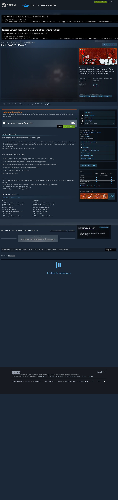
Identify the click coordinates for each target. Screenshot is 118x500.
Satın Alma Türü (20, 252)
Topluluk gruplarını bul (87, 161)
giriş (109, 2)
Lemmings (82, 98)
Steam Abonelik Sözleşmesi (72, 482)
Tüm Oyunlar (4, 45)
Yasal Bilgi (51, 482)
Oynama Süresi (50, 252)
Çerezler (90, 482)
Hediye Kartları (84, 487)
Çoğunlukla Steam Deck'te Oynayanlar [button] (73, 258)
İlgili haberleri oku (86, 155)
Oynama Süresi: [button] (55, 258)
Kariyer (27, 487)
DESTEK (53, 5)
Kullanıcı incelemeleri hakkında (58, 233)
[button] (69, 129)
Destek (59, 487)
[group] (59, 258)
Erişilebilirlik (59, 482)
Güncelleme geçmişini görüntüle (90, 152)
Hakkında (45, 5)
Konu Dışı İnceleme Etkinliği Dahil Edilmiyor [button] (35, 258)
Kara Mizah (94, 98)
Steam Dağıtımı (49, 487)
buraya (82, 237)
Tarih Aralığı (38, 252)
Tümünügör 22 (111, 198)
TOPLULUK (35, 5)
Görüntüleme (63, 252)
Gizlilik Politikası (41, 482)
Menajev (95, 86)
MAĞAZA (25, 5)
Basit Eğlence (87, 134)
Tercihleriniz (72, 233)
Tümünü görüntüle (104, 229)
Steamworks (37, 487)
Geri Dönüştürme (70, 487)
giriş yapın (50, 106)
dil (113, 2)
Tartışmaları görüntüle (87, 158)
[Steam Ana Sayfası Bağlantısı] (10, 7)
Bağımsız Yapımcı (96, 134)
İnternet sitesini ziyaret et (89, 144)
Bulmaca (101, 98)
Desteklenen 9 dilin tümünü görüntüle (90, 188)
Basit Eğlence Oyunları (16, 45)
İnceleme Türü (6, 252)
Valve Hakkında (17, 487)
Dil (29, 252)
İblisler (88, 98)
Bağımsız (106, 98)
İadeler (84, 482)
